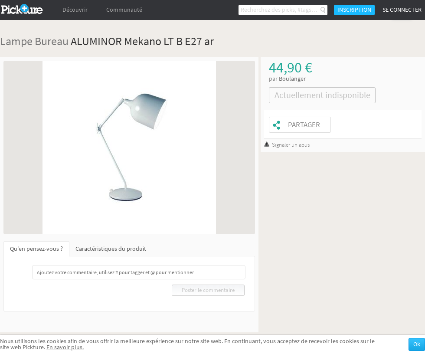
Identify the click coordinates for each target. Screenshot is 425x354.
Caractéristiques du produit (110, 249)
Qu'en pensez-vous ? (36, 249)
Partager (304, 125)
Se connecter (402, 10)
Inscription (354, 10)
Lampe (16, 41)
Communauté (124, 10)
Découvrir (75, 10)
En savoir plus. (65, 347)
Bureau (52, 41)
